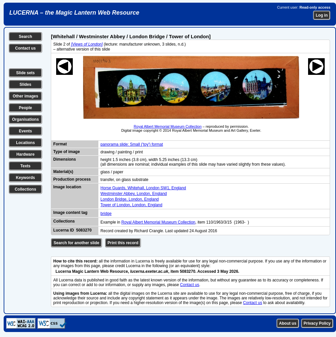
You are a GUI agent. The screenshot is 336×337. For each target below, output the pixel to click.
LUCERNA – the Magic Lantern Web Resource (74, 12)
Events (25, 131)
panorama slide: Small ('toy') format (131, 144)
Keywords (25, 177)
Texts (25, 166)
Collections (25, 189)
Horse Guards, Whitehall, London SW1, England (143, 188)
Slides (25, 84)
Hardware (25, 154)
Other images (25, 96)
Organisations (25, 119)
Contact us (25, 48)
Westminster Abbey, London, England (133, 193)
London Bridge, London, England (129, 199)
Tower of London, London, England (131, 205)
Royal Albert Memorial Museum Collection (167, 126)
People (25, 107)
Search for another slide (76, 243)
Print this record (123, 243)
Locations (25, 142)
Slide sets (25, 73)
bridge (105, 213)
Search (25, 36)
